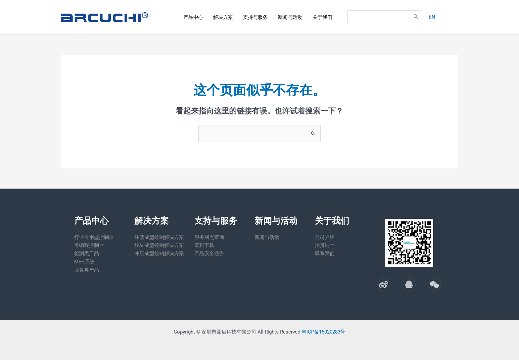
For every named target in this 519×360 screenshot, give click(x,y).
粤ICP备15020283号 (323, 332)
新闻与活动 (290, 17)
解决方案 (223, 17)
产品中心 (193, 17)
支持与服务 (255, 17)
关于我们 (322, 17)
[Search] (414, 17)
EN (430, 17)
